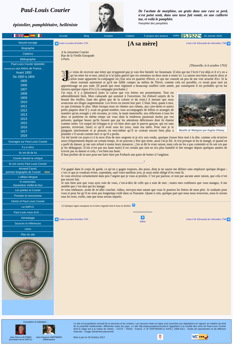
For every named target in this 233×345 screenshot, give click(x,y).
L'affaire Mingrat (27, 177)
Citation (130, 35)
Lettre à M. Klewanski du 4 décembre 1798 (208, 43)
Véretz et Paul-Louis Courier (28, 201)
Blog (86, 35)
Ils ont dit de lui (28, 152)
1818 (23, 135)
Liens (28, 229)
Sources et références (28, 223)
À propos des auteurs (156, 35)
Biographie (28, 48)
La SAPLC (28, 206)
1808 (23, 93)
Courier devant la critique (28, 158)
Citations (28, 53)
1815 (23, 123)
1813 (23, 114)
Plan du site (28, 234)
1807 (23, 89)
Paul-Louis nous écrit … (28, 212)
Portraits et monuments (28, 195)
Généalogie (28, 217)
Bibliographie (28, 59)
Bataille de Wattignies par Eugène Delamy (202, 129)
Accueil (63, 35)
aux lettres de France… (24, 68)
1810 (23, 102)
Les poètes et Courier (28, 190)
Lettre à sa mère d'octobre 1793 (71, 43)
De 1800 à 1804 (24, 76)
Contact (108, 35)
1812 (23, 110)
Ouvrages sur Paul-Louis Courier (27, 141)
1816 (23, 127)
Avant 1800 (24, 72)
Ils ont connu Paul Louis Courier (28, 163)
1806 (23, 85)
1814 (23, 118)
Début (142, 220)
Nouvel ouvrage (28, 42)
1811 (23, 106)
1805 (23, 81)
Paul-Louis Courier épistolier (28, 64)
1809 (23, 97)
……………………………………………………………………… (103, 162)
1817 (23, 131)
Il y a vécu (28, 147)
